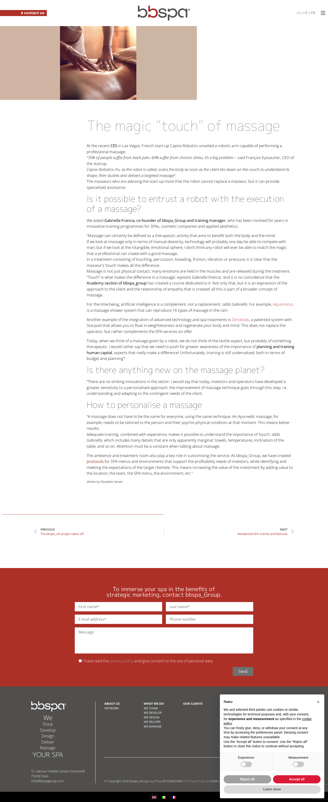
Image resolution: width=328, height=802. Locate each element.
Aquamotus (283, 304)
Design (47, 736)
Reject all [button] (247, 779)
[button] (323, 13)
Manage (47, 748)
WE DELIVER (152, 722)
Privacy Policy (197, 781)
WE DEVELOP (153, 713)
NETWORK (111, 708)
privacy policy (121, 660)
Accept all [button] (296, 779)
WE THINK (151, 708)
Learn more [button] (272, 789)
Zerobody (240, 319)
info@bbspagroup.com (47, 781)
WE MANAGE (152, 726)
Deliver (47, 742)
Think (48, 724)
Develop (48, 730)
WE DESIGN (152, 717)
